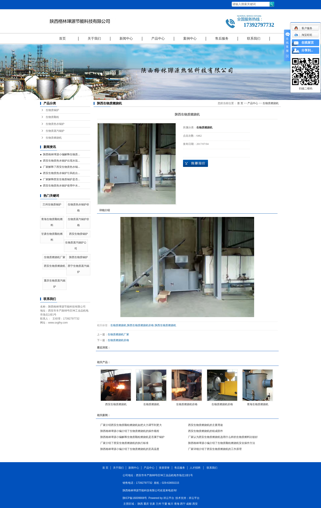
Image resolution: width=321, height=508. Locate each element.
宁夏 (164, 503)
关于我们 (94, 38)
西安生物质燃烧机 (54, 265)
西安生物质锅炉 (78, 233)
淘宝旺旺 (303, 35)
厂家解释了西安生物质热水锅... (61, 166)
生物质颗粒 (52, 117)
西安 (195, 503)
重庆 (146, 503)
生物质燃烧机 (54, 137)
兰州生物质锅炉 (52, 204)
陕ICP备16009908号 (135, 498)
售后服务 (221, 38)
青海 (176, 503)
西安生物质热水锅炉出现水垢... (61, 160)
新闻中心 (126, 38)
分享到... (307, 50)
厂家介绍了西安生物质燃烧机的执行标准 (124, 443)
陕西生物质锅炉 (78, 257)
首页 (62, 38)
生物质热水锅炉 (55, 123)
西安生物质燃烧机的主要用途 (205, 425)
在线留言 (307, 42)
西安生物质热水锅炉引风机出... (61, 173)
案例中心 (190, 38)
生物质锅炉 (52, 110)
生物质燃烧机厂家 (54, 257)
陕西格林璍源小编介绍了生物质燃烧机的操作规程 (129, 431)
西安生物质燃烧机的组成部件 (205, 431)
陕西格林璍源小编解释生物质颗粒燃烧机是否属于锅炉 (132, 437)
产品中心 (158, 38)
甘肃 (152, 503)
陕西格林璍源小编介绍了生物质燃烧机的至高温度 (129, 449)
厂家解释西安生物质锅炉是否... (61, 179)
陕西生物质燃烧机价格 (140, 325)
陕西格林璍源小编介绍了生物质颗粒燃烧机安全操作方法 (221, 443)
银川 (170, 503)
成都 (188, 503)
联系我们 (253, 38)
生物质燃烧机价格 (118, 340)
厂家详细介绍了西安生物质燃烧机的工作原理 (215, 449)
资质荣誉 (164, 467)
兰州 (158, 503)
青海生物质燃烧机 (257, 404)
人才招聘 (196, 467)
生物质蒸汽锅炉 (55, 130)
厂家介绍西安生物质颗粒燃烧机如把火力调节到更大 (131, 425)
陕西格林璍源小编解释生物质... (61, 154)
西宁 (182, 503)
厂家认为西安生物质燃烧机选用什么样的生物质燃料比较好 (223, 437)
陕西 (140, 503)
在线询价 (195, 163)
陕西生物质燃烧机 (165, 325)
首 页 (240, 103)
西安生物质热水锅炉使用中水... (61, 185)
